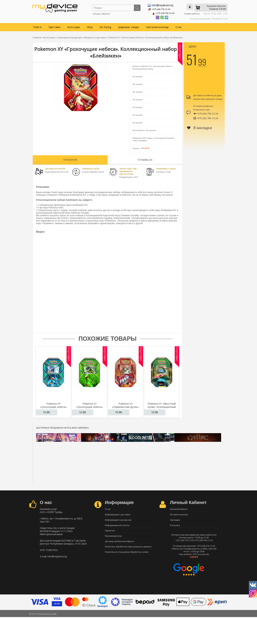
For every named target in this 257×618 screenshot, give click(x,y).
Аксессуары (73, 26)
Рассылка (175, 525)
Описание (70, 159)
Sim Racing (105, 26)
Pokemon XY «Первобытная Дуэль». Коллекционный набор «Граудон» (125, 407)
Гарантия (110, 531)
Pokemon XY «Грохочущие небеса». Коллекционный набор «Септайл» (89, 407)
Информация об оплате (117, 525)
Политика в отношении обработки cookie (126, 554)
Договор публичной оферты (119, 542)
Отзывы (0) (145, 159)
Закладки (175, 520)
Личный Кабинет (179, 508)
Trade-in (37, 26)
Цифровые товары (128, 26)
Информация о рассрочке (118, 520)
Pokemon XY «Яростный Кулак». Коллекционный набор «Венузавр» (162, 406)
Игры (90, 26)
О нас (179, 26)
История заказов (179, 514)
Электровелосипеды (157, 26)
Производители (113, 537)
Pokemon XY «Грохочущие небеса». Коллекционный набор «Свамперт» (53, 407)
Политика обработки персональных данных (128, 548)
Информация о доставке (117, 514)
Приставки (54, 26)
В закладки (199, 127)
